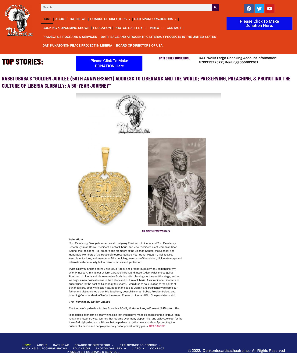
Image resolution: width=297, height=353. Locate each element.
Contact (174, 28)
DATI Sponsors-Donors (155, 19)
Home (47, 19)
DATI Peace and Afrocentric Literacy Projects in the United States (158, 36)
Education (102, 28)
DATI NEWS (78, 19)
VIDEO (156, 28)
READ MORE (157, 326)
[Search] (215, 7)
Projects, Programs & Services (69, 36)
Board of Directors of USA (139, 45)
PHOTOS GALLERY (130, 28)
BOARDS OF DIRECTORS (110, 19)
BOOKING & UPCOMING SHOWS (65, 28)
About (60, 19)
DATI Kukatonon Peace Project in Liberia (77, 45)
